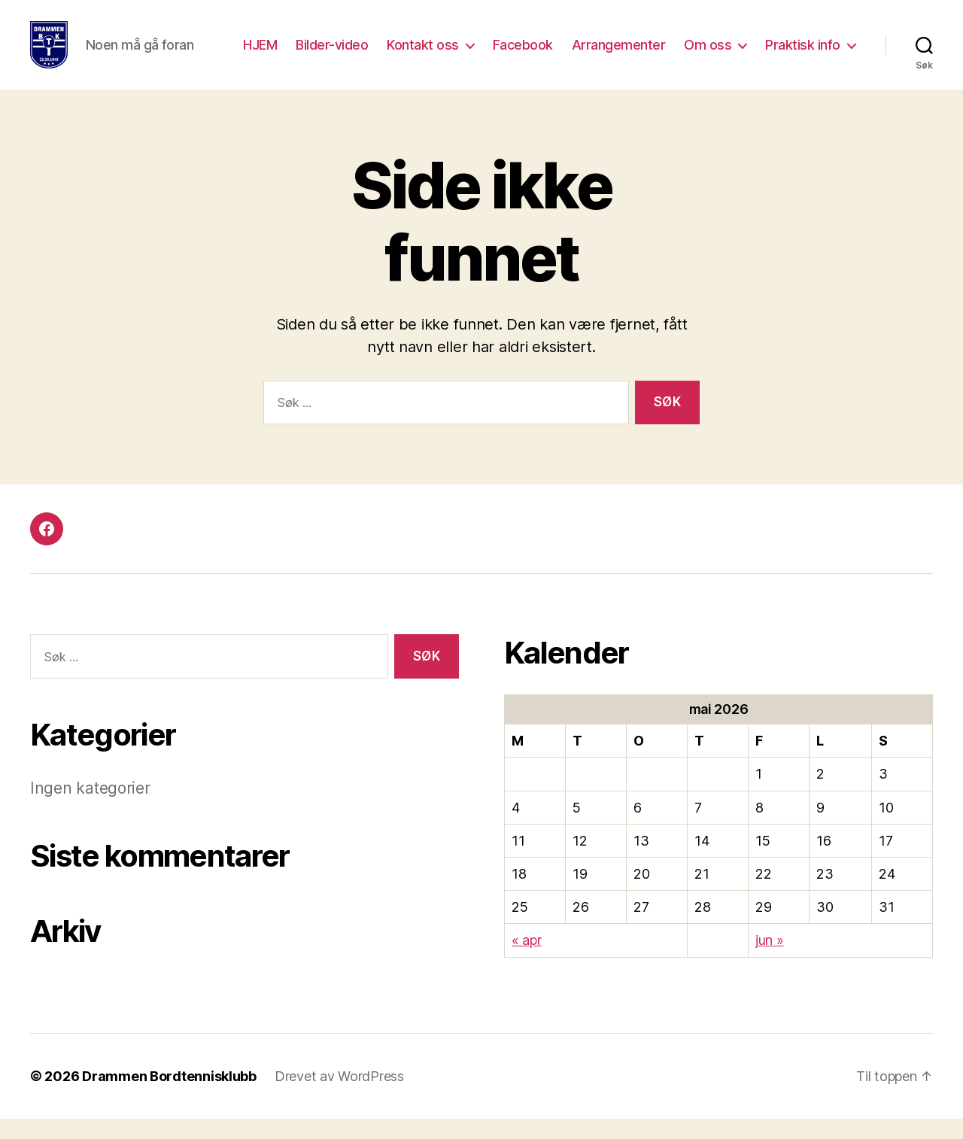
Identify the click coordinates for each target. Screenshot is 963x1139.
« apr (527, 960)
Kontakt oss (423, 54)
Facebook (523, 54)
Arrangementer (619, 54)
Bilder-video (332, 54)
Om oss (707, 54)
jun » (769, 960)
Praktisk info (802, 54)
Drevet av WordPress (339, 1096)
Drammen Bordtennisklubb (169, 1096)
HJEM (260, 54)
